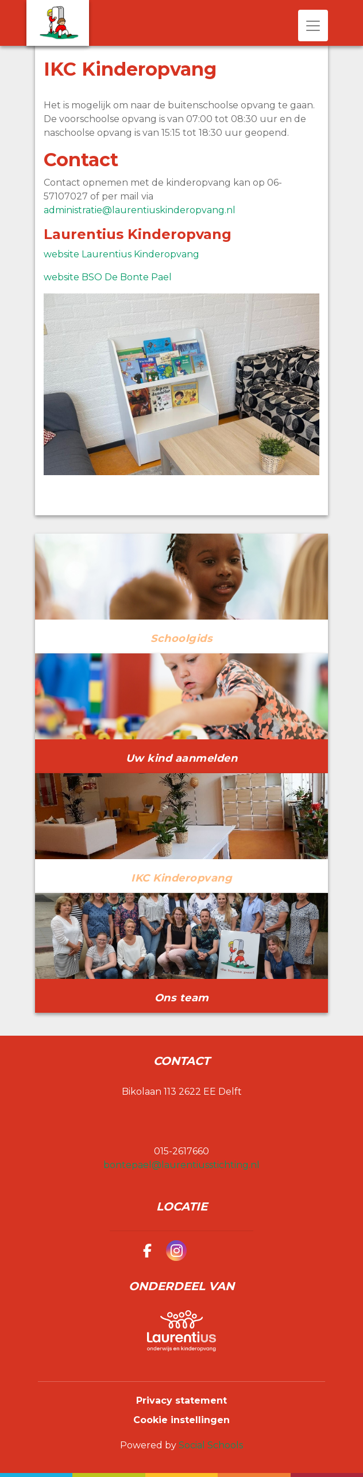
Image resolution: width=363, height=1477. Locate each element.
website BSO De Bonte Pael (108, 277)
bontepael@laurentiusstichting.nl (181, 1164)
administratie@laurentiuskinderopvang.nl (139, 210)
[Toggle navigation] (313, 25)
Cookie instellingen (181, 1420)
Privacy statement (181, 1400)
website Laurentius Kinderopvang (121, 254)
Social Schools (211, 1445)
